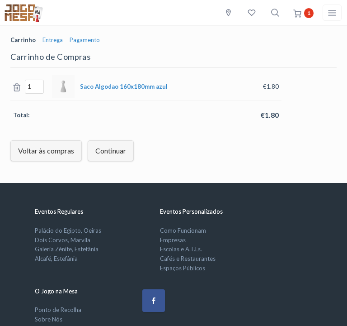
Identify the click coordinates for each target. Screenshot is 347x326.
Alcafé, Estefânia (56, 258)
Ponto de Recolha (58, 309)
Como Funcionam (183, 230)
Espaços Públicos (182, 268)
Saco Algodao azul (124, 86)
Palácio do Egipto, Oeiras (68, 230)
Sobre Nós (48, 319)
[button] (153, 300)
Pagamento (85, 39)
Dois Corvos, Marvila (62, 240)
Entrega (52, 39)
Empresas (173, 240)
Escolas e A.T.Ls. (181, 249)
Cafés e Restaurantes (188, 258)
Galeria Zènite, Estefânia (66, 249)
